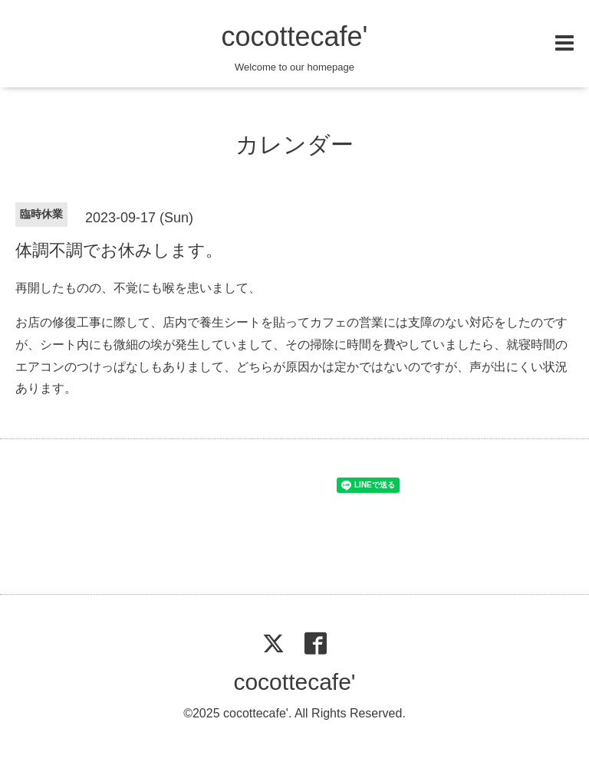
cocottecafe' (294, 36)
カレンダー (294, 144)
